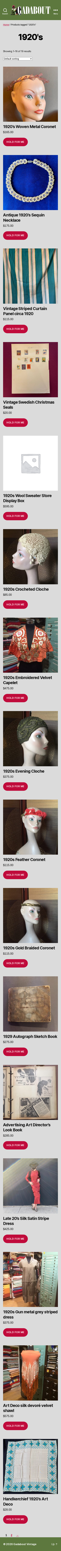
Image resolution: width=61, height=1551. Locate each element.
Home (6, 24)
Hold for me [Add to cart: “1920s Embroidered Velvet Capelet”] (15, 697)
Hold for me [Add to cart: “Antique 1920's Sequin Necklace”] (15, 235)
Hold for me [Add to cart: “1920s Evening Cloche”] (15, 786)
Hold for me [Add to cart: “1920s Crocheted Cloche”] (15, 604)
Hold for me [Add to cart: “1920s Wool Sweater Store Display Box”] (15, 515)
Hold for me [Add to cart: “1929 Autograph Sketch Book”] (15, 1051)
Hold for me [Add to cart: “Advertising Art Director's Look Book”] (15, 1145)
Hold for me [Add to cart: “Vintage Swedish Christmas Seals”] (15, 422)
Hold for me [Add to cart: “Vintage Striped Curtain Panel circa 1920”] (15, 328)
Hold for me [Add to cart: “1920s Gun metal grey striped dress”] (15, 1332)
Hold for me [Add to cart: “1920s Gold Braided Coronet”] (15, 963)
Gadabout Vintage (24, 1544)
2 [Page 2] (11, 1535)
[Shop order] (17, 58)
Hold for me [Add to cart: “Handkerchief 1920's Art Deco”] (15, 1519)
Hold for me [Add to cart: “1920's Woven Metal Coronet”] (15, 141)
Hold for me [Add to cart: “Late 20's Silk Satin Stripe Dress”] (15, 1238)
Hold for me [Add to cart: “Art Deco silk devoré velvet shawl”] (15, 1425)
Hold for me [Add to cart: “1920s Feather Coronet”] (15, 874)
